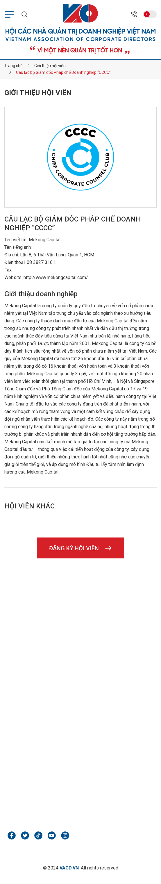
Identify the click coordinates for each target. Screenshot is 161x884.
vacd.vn (21, 657)
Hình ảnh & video (24, 721)
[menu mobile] (9, 14)
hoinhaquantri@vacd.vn (39, 646)
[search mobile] (24, 14)
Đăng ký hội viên (80, 548)
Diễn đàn (16, 711)
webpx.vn (24, 804)
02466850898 (29, 623)
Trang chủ (17, 690)
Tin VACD (89, 700)
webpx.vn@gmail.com (38, 793)
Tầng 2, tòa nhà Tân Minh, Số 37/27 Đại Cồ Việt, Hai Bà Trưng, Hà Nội (74, 779)
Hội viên (15, 700)
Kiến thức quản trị (98, 711)
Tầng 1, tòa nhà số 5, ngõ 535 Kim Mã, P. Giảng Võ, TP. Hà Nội (77, 608)
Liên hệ (87, 721)
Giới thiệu (89, 690)
